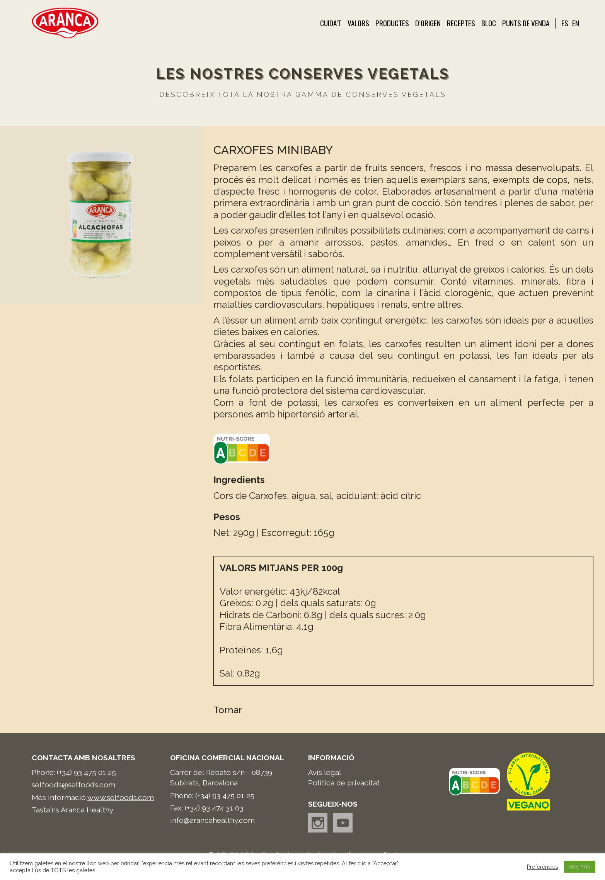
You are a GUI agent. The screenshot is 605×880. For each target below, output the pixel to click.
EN (575, 23)
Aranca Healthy (87, 809)
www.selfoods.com (120, 797)
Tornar (227, 710)
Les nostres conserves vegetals (302, 73)
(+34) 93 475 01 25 (86, 772)
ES (564, 23)
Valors (358, 23)
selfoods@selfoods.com (73, 784)
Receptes (461, 23)
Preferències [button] (542, 866)
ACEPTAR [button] (580, 867)
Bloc (488, 23)
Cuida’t (330, 23)
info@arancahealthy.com (212, 820)
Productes (392, 23)
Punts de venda (525, 23)
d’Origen (428, 23)
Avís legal (324, 772)
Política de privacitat (344, 782)
